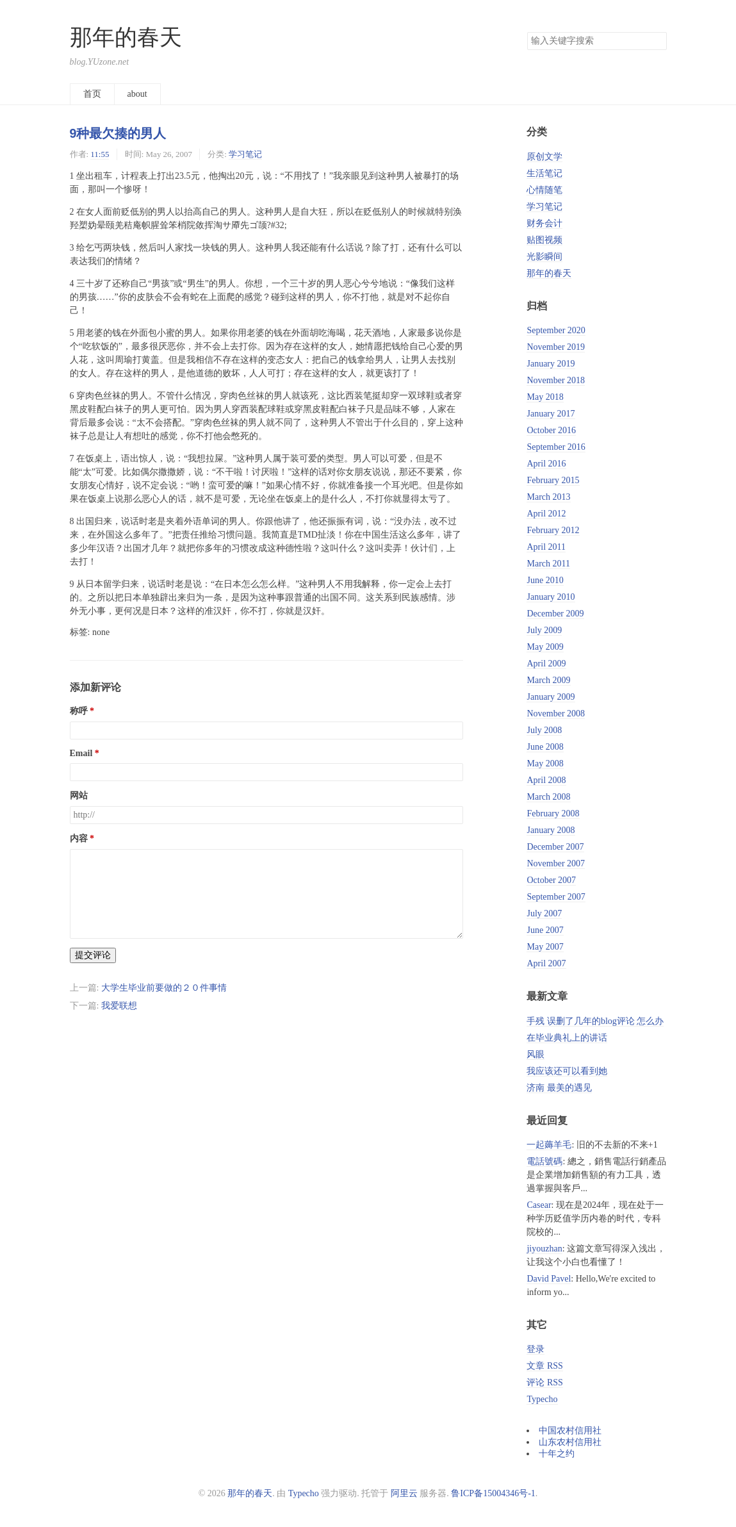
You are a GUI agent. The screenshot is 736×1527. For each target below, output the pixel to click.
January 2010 (551, 597)
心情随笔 (544, 190)
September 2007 (556, 897)
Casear (539, 1205)
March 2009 (548, 680)
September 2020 (556, 330)
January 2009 (551, 697)
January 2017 (551, 413)
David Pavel (549, 1279)
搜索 (656, 41)
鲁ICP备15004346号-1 (493, 1493)
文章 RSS (544, 1366)
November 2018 (556, 380)
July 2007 (544, 913)
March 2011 (548, 563)
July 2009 (544, 630)
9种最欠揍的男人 (118, 133)
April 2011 (546, 547)
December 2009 (555, 613)
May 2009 (545, 647)
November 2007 (556, 863)
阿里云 (404, 1493)
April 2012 (546, 513)
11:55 (99, 154)
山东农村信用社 (570, 1442)
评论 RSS (544, 1382)
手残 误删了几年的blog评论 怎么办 (595, 1021)
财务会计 (544, 223)
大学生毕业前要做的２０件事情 (164, 988)
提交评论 (93, 955)
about (137, 94)
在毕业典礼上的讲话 (567, 1038)
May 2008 (545, 763)
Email (81, 753)
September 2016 (556, 447)
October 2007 (551, 880)
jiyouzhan (544, 1248)
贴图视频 (544, 240)
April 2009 (546, 663)
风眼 (535, 1054)
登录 (535, 1349)
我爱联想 (119, 1006)
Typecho (542, 1399)
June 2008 (545, 747)
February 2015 (553, 480)
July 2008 (544, 730)
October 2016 (551, 430)
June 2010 (545, 580)
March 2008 (548, 797)
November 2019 (556, 347)
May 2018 (545, 397)
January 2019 (551, 363)
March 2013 (548, 497)
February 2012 (553, 530)
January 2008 (551, 830)
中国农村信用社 (570, 1430)
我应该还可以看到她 (567, 1071)
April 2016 (546, 463)
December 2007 (555, 847)
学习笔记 (245, 154)
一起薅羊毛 (549, 1145)
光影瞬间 (544, 256)
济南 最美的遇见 (559, 1088)
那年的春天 (126, 37)
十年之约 (557, 1453)
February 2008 (553, 813)
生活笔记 (544, 173)
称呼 (79, 711)
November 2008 (556, 713)
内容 (79, 838)
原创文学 (544, 156)
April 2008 (546, 780)
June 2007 (545, 930)
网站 (79, 795)
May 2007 (545, 947)
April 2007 (546, 963)
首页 (92, 94)
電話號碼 (544, 1161)
